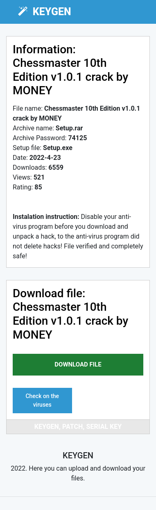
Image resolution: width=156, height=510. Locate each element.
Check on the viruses (42, 400)
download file (77, 364)
